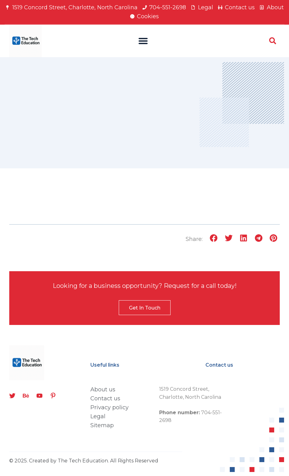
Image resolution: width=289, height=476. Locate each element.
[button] (143, 40)
